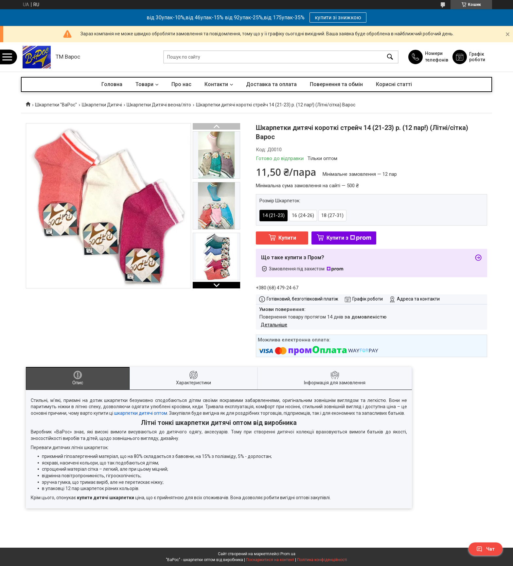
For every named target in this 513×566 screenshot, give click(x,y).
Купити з (349, 238)
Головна (111, 84)
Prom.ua (287, 554)
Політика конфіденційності (322, 559)
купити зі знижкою (338, 17)
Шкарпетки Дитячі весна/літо (159, 104)
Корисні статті (394, 84)
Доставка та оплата (271, 84)
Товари (144, 84)
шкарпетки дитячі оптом (140, 413)
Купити (287, 238)
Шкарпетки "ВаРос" (56, 104)
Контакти (216, 84)
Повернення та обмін (336, 84)
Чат (485, 549)
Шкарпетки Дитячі (102, 104)
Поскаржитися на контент (270, 559)
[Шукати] (390, 57)
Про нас (181, 84)
